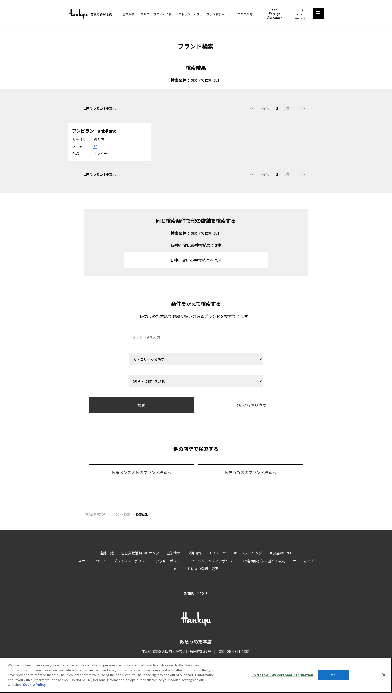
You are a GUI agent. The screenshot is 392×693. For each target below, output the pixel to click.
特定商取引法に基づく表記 (265, 560)
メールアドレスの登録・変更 (196, 568)
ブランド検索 (215, 14)
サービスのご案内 (240, 14)
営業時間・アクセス (136, 14)
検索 (142, 405)
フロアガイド (163, 14)
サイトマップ (303, 560)
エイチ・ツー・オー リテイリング (235, 552)
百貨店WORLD (281, 552)
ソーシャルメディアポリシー (213, 560)
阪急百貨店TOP (95, 514)
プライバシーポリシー (131, 560)
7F (96, 146)
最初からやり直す (250, 405)
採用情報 (195, 552)
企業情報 (173, 552)
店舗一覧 (107, 552)
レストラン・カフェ (189, 14)
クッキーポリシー (170, 560)
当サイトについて (92, 560)
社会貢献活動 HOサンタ (140, 552)
